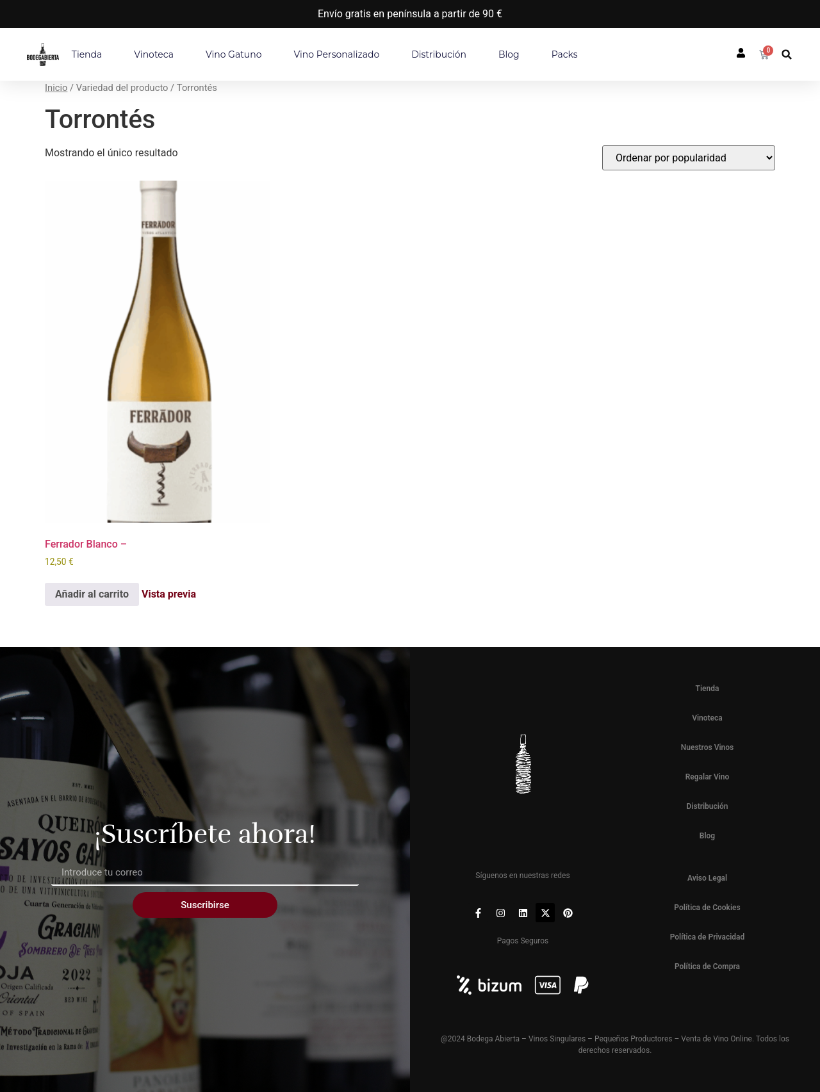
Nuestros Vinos (707, 747)
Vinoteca (154, 54)
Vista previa (169, 594)
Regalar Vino (707, 776)
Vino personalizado (337, 54)
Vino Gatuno (234, 54)
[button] (787, 55)
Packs (565, 54)
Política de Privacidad (707, 937)
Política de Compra (707, 966)
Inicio (56, 88)
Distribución (438, 54)
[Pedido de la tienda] (688, 157)
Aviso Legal (707, 878)
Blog (509, 54)
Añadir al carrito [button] (92, 594)
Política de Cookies (707, 907)
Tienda (87, 54)
